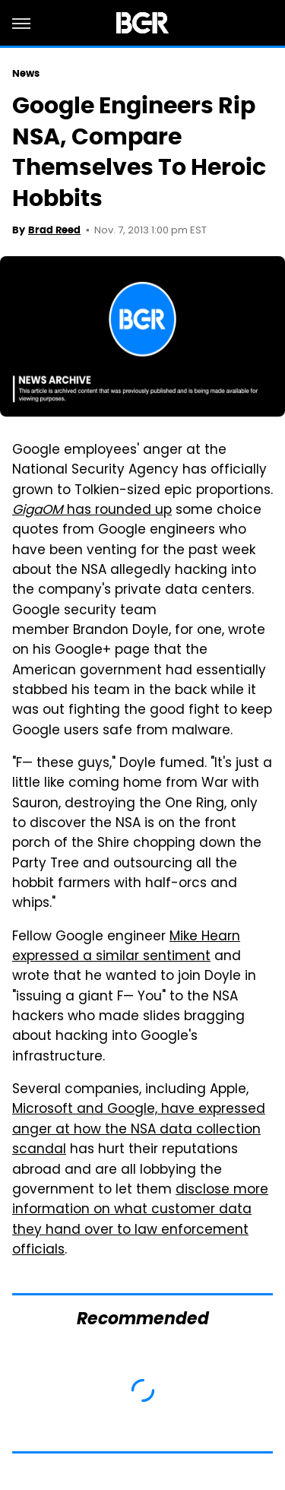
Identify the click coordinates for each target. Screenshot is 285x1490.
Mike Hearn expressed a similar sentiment (126, 947)
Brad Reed (54, 230)
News (26, 73)
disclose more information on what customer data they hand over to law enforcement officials (140, 1220)
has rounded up (92, 511)
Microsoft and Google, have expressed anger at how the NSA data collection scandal (138, 1130)
